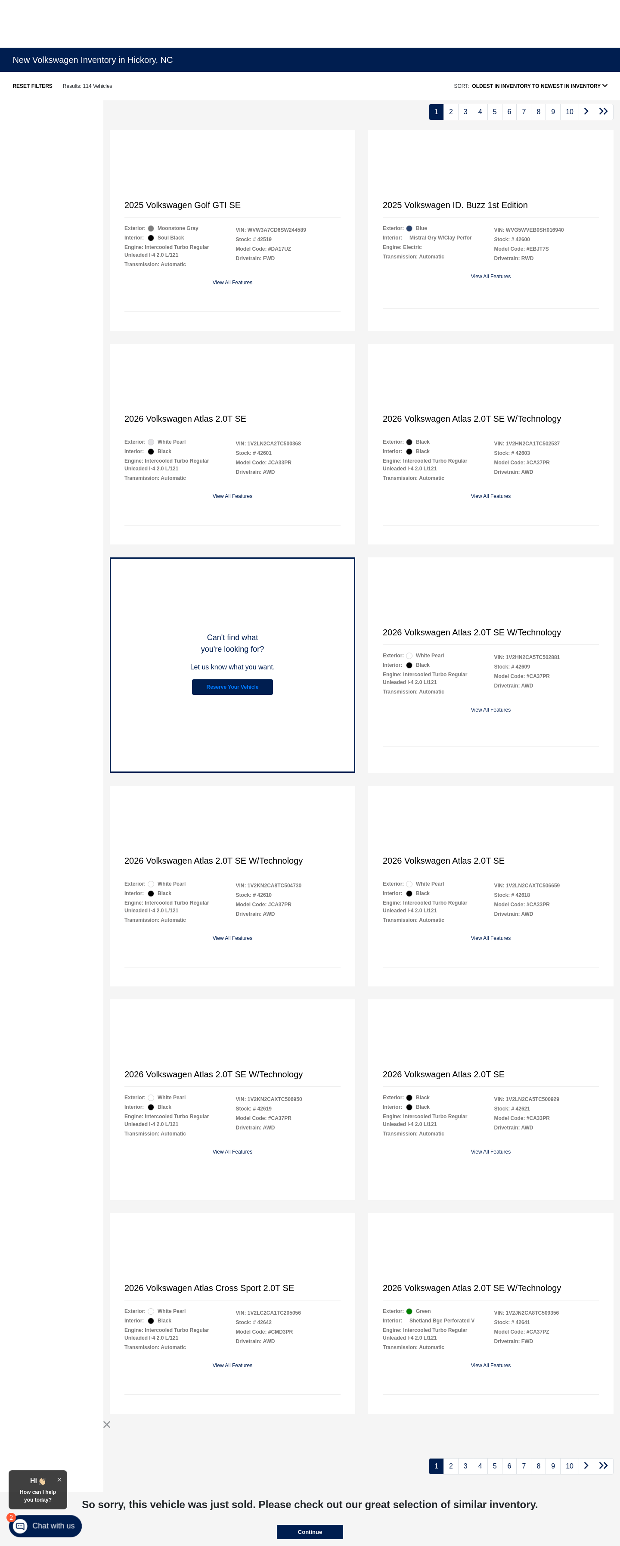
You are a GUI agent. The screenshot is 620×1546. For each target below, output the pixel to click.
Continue (310, 1532)
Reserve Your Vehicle (233, 687)
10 (570, 111)
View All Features (233, 283)
